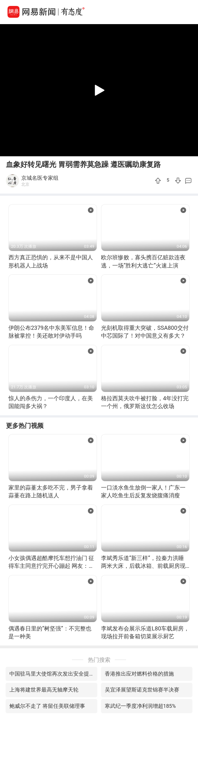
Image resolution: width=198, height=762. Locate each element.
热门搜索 (99, 659)
